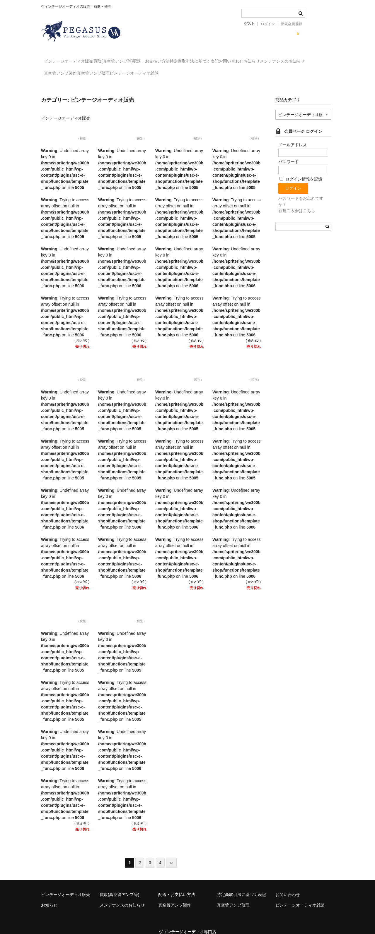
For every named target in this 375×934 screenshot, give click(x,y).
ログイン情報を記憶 (300, 170)
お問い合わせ (282, 58)
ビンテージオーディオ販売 (71, 58)
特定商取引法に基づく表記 (233, 58)
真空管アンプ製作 (120, 70)
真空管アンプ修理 (165, 70)
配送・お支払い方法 (178, 58)
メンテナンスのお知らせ (69, 70)
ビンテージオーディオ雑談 (218, 70)
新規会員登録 (291, 24)
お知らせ (315, 58)
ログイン (268, 24)
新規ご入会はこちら (296, 202)
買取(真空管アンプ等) (128, 58)
